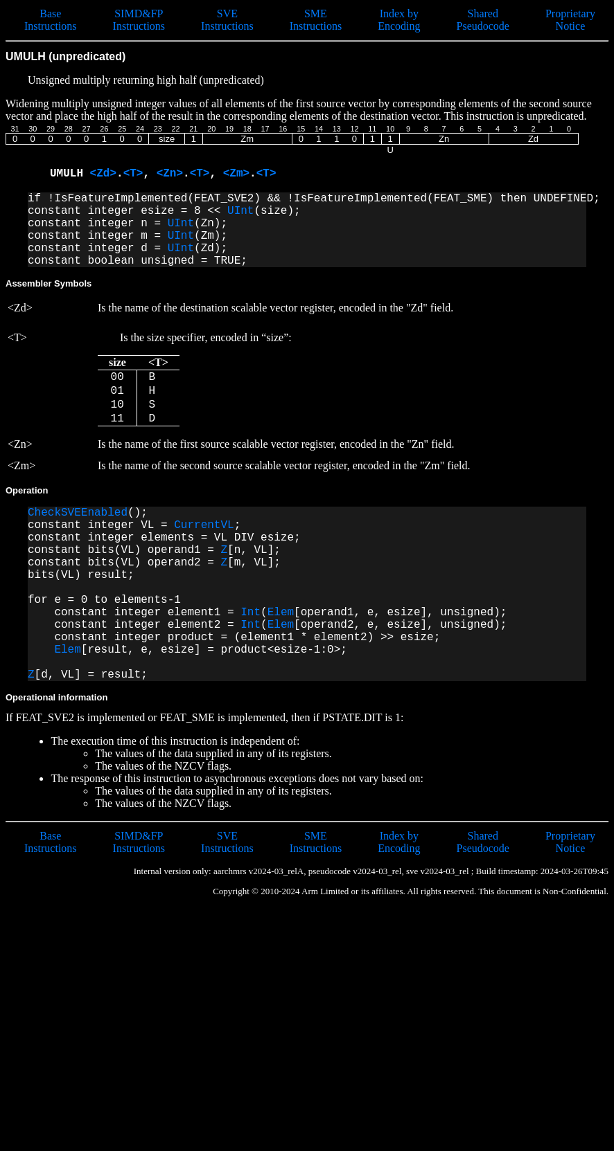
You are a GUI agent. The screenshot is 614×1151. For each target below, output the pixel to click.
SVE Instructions (227, 20)
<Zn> (170, 173)
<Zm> (236, 173)
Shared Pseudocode (483, 20)
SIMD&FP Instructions (139, 20)
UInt (240, 211)
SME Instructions (316, 20)
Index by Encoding (399, 20)
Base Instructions (50, 20)
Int (250, 612)
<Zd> (103, 173)
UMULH (70, 173)
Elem (280, 612)
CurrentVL (204, 525)
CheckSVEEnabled (78, 513)
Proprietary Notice (570, 20)
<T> (133, 173)
